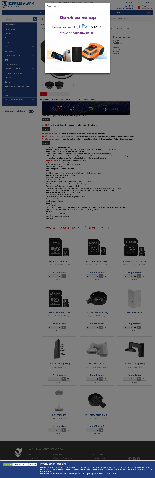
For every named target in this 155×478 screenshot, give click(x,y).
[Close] (107, 6)
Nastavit (33, 464)
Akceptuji (8, 464)
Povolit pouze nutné (20, 464)
